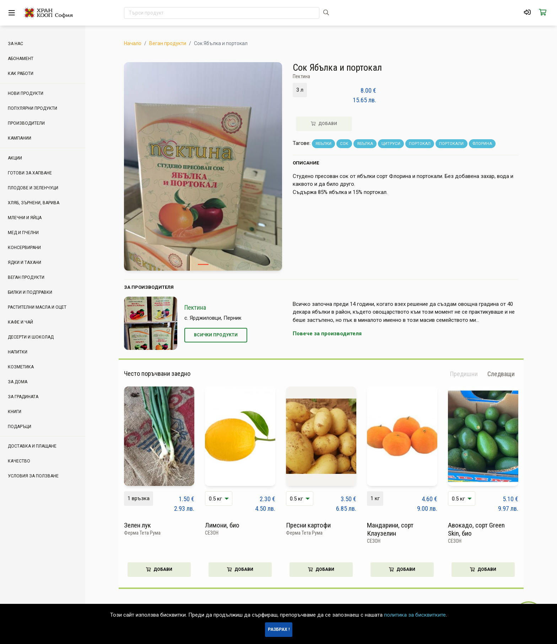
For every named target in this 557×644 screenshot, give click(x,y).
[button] (501, 374)
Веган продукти (167, 43)
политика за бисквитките (415, 615)
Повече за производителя (327, 333)
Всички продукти (216, 334)
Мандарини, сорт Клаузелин (390, 529)
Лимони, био (222, 525)
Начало (132, 43)
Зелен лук (137, 525)
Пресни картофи (308, 525)
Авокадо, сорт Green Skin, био (476, 529)
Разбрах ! (279, 629)
